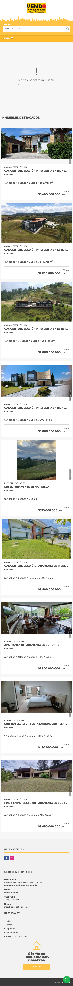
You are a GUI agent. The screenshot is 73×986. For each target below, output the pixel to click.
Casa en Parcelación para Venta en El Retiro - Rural (36, 328)
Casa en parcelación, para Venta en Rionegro (36, 565)
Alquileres (10, 928)
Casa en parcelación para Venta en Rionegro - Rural (36, 170)
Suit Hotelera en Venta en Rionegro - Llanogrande (36, 723)
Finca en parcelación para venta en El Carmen (36, 803)
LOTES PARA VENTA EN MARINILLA (26, 486)
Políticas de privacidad (16, 936)
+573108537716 (11, 892)
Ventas (9, 925)
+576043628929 (12, 900)
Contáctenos (12, 932)
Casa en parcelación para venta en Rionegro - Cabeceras (36, 407)
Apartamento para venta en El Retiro (31, 645)
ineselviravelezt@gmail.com (17, 907)
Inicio (8, 921)
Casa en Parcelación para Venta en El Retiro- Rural (36, 249)
